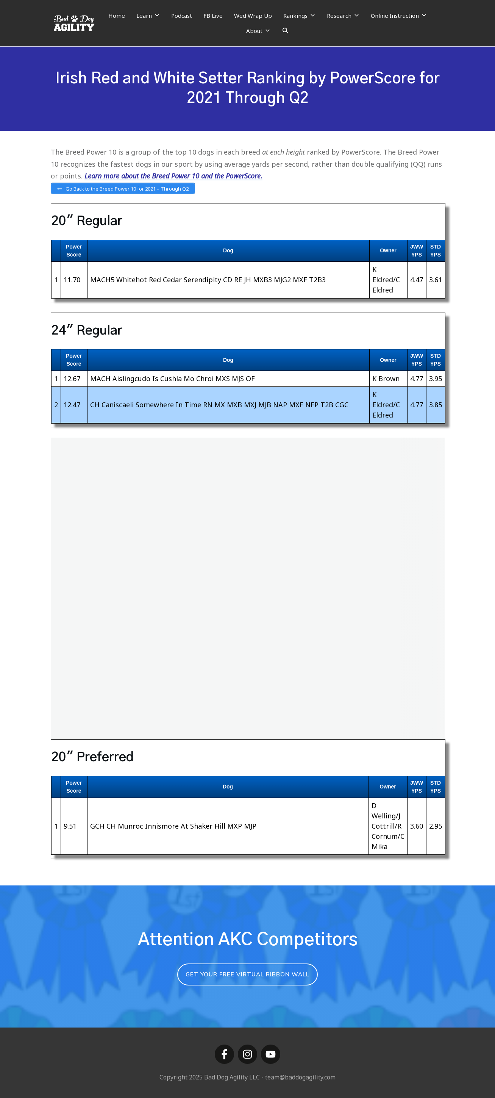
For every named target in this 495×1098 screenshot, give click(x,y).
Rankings (299, 15)
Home (116, 15)
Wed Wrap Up (253, 15)
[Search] (285, 30)
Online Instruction (399, 15)
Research (343, 15)
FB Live (213, 15)
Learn (148, 15)
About (258, 30)
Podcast (181, 15)
